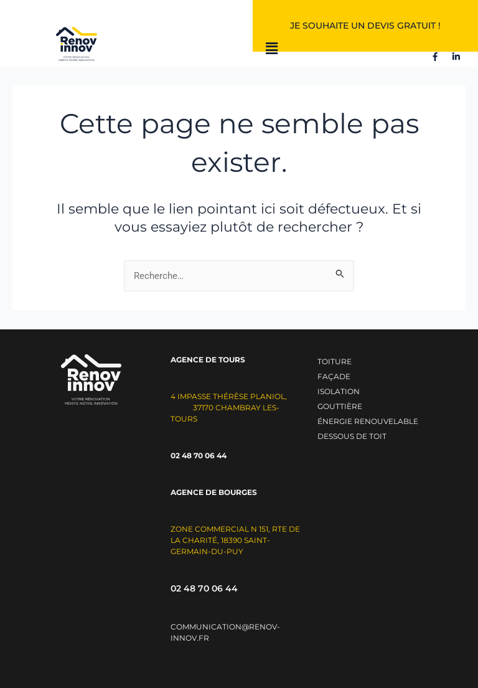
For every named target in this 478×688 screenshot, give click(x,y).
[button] (272, 49)
